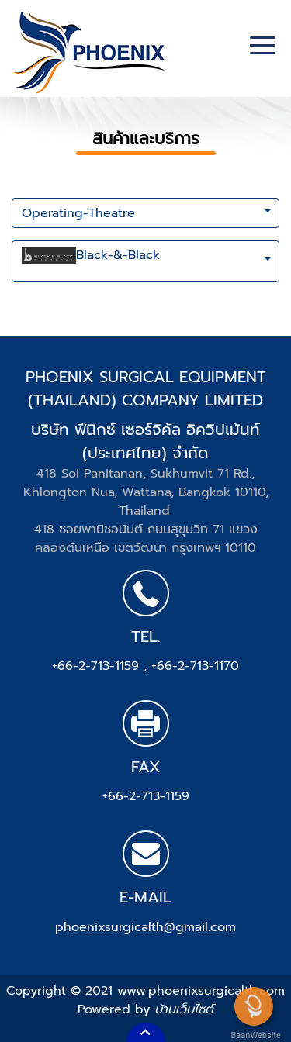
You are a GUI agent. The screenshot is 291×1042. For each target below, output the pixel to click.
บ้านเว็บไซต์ (183, 1009)
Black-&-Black (91, 261)
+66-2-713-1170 (195, 666)
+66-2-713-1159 (98, 666)
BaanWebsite (254, 1035)
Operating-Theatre (78, 213)
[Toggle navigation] (262, 47)
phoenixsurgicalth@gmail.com (145, 927)
